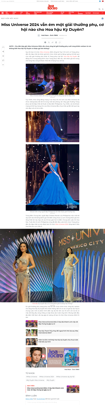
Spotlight (88, 13)
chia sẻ (45, 42)
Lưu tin (3, 56)
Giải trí (21, 13)
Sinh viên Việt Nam (72, 1)
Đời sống (7, 13)
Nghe (3, 47)
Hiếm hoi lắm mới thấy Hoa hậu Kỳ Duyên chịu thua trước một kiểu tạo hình (56, 341)
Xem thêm (102, 13)
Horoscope (96, 13)
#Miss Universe (31, 376)
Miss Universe (44, 52)
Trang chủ (2, 13)
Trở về (3, 65)
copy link (52, 42)
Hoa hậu (35, 303)
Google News (102, 18)
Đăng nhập (29, 398)
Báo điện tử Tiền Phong (52, 7)
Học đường (28, 13)
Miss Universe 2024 (61, 224)
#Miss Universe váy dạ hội (65, 376)
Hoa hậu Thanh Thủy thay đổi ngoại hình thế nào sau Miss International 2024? (56, 332)
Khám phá (14, 13)
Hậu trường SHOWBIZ (49, 13)
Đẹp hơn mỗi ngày (38, 13)
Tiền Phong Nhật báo (57, 1)
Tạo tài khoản (41, 398)
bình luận (60, 42)
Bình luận (3, 60)
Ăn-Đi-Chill (62, 13)
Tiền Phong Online (43, 1)
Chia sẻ (3, 52)
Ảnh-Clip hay (71, 13)
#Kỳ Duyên (50, 380)
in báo (56, 42)
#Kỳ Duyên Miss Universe (35, 380)
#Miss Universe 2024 (46, 376)
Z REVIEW (80, 13)
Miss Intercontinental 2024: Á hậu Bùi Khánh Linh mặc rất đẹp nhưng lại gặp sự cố (57, 323)
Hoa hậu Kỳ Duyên (67, 56)
